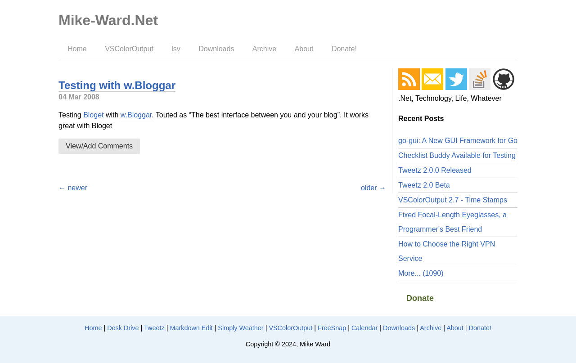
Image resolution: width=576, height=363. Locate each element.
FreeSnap (332, 328)
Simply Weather (240, 328)
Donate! (344, 49)
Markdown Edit (191, 328)
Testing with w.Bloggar (117, 85)
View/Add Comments (99, 146)
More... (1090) (420, 273)
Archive (264, 49)
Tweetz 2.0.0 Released (435, 170)
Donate (420, 298)
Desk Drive (123, 328)
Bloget (93, 115)
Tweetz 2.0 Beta (424, 185)
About (304, 49)
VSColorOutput (129, 49)
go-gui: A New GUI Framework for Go (458, 140)
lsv (175, 49)
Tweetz (154, 328)
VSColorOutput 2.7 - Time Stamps (452, 200)
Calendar (364, 328)
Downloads (216, 49)
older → (373, 188)
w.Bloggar (136, 115)
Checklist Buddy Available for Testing (457, 155)
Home (77, 49)
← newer (72, 188)
